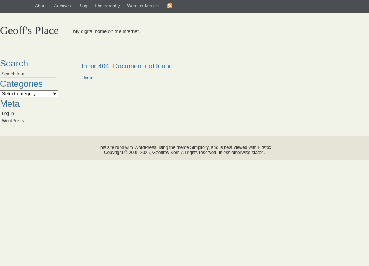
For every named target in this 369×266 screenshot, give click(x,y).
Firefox (265, 147)
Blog (82, 5)
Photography (107, 5)
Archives (62, 5)
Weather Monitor (143, 5)
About (40, 5)
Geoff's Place (29, 30)
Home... (89, 78)
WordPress (13, 120)
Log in (8, 113)
